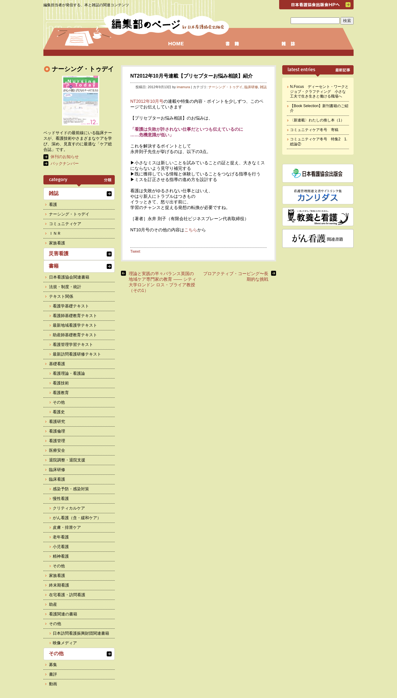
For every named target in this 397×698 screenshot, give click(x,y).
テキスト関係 (61, 296)
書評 (53, 674)
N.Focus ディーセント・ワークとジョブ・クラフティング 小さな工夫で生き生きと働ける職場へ (319, 91)
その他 (59, 402)
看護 (53, 204)
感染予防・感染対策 (71, 489)
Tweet (135, 251)
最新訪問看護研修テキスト (77, 354)
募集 (53, 664)
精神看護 (61, 556)
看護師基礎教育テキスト (75, 315)
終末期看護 (59, 585)
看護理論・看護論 (69, 373)
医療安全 (57, 450)
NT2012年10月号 (146, 101)
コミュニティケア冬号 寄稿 (314, 130)
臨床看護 (57, 479)
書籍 (54, 266)
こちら (190, 229)
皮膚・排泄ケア (67, 527)
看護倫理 (57, 431)
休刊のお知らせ (65, 156)
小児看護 (61, 546)
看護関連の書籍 (63, 614)
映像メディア (65, 643)
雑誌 (263, 87)
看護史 (59, 412)
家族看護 (57, 243)
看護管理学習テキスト (73, 344)
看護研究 (57, 421)
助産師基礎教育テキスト (75, 335)
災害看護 (59, 253)
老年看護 (61, 537)
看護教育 (61, 392)
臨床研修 (251, 87)
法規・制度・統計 (65, 286)
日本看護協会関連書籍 (69, 277)
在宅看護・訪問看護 (67, 594)
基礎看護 (57, 363)
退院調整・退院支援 (67, 460)
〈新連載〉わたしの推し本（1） (317, 120)
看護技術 (61, 383)
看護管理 (57, 440)
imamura (183, 87)
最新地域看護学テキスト (75, 325)
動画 (53, 684)
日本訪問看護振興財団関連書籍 (81, 633)
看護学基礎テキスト (71, 306)
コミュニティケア (65, 223)
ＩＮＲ (55, 233)
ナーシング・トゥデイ (225, 87)
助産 (53, 604)
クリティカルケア (69, 508)
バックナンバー (65, 163)
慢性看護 (61, 498)
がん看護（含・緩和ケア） (77, 517)
